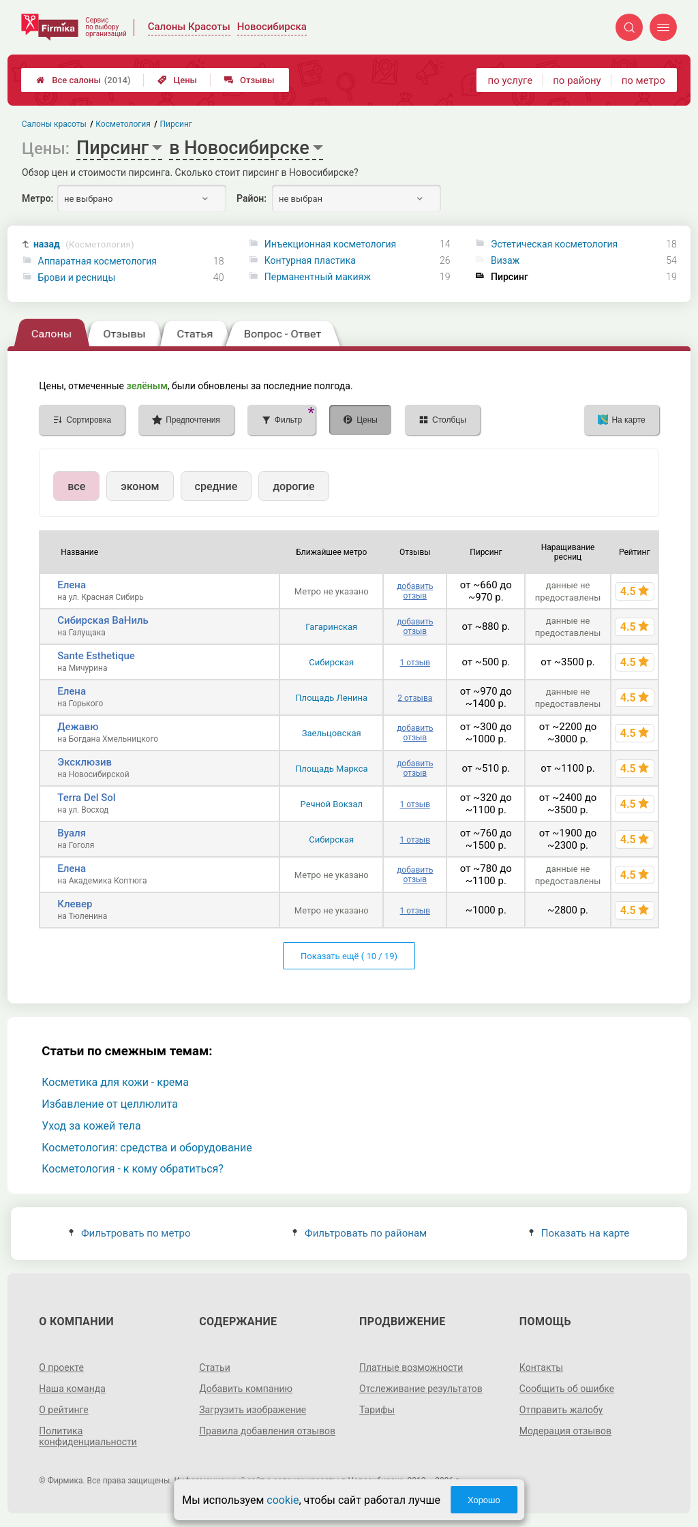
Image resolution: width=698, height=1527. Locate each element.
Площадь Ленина (331, 698)
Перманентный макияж (317, 277)
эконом (140, 486)
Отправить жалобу (561, 1409)
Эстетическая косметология (554, 244)
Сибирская (331, 662)
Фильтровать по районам (359, 1233)
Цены (177, 80)
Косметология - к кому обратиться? (133, 1168)
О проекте (61, 1367)
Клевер (74, 904)
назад (83, 244)
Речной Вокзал (332, 804)
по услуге (510, 80)
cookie (283, 1500)
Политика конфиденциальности (88, 1436)
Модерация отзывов (565, 1430)
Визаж (505, 260)
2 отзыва (414, 698)
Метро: (37, 198)
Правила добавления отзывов (267, 1430)
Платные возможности (411, 1367)
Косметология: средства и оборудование (147, 1147)
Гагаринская (331, 627)
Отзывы (249, 80)
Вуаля (71, 833)
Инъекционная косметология (330, 244)
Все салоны (83, 80)
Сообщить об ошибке (566, 1388)
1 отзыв (415, 662)
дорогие (293, 486)
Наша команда (72, 1388)
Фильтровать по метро (130, 1233)
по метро (643, 80)
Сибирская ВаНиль (103, 620)
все (76, 486)
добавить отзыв (415, 591)
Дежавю (77, 727)
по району (577, 80)
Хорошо (484, 1500)
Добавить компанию (245, 1388)
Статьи (214, 1367)
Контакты (541, 1367)
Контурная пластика (310, 260)
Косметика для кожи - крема (115, 1082)
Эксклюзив (84, 762)
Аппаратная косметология (97, 261)
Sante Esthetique (96, 656)
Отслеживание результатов (421, 1388)
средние (216, 486)
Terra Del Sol (86, 797)
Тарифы (377, 1409)
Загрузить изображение (252, 1409)
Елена (71, 585)
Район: (252, 198)
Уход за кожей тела (91, 1125)
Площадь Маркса (331, 769)
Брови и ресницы (77, 277)
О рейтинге (64, 1409)
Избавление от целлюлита (110, 1104)
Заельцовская (331, 733)
